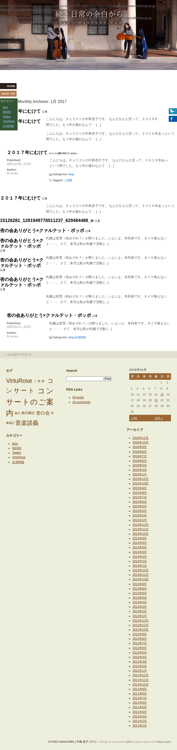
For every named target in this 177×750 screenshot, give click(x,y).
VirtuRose (19, 381)
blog (71, 174)
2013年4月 (139, 602)
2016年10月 (140, 442)
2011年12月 (140, 675)
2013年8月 (139, 588)
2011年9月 (139, 689)
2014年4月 (139, 556)
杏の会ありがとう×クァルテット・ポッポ (42, 230)
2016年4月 (139, 470)
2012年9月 (139, 634)
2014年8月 (139, 543)
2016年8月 (139, 452)
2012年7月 (139, 643)
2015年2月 (139, 515)
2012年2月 (139, 666)
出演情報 (80, 337)
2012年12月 (140, 620)
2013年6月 (139, 593)
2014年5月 (139, 552)
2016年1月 (139, 474)
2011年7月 (139, 698)
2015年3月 (139, 511)
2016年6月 (139, 461)
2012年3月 (139, 661)
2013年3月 (139, 607)
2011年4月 (139, 712)
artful (129, 741)
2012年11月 (140, 625)
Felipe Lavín (162, 741)
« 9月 (134, 418)
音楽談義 (26, 423)
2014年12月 (140, 525)
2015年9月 (139, 488)
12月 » (159, 418)
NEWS (16, 448)
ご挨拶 (68, 180)
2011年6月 (139, 702)
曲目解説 (28, 413)
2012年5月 (139, 652)
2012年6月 (139, 648)
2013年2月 (139, 611)
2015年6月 (139, 502)
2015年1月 (139, 520)
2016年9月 (139, 447)
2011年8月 (139, 693)
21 (156, 400)
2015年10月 (140, 483)
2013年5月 (139, 597)
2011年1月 (139, 725)
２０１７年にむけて (20, 111)
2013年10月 (140, 579)
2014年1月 (139, 566)
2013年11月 (140, 575)
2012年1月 (139, 670)
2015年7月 (139, 497)
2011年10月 (140, 684)
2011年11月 (140, 680)
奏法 (17, 413)
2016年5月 (139, 465)
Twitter (16, 453)
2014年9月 (139, 538)
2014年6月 (139, 547)
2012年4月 (139, 657)
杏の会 (43, 413)
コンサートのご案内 (30, 402)
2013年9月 (139, 584)
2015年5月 (139, 506)
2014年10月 (140, 534)
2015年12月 (140, 479)
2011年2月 (139, 721)
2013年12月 (140, 570)
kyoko (14, 173)
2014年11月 (140, 529)
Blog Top (10, 94)
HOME (10, 86)
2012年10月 (140, 629)
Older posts (15, 354)
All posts (78, 397)
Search (71, 370)
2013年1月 (139, 616)
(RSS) (93, 741)
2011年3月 (139, 716)
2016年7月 (139, 456)
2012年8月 (139, 639)
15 (162, 394)
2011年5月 (139, 707)
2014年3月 (139, 561)
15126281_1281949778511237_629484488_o (46, 220)
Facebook (167, 119)
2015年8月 (139, 493)
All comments (81, 402)
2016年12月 (140, 438)
